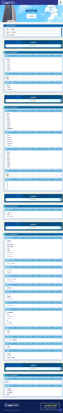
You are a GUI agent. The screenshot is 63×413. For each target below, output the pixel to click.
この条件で (33, 46)
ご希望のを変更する (34, 29)
